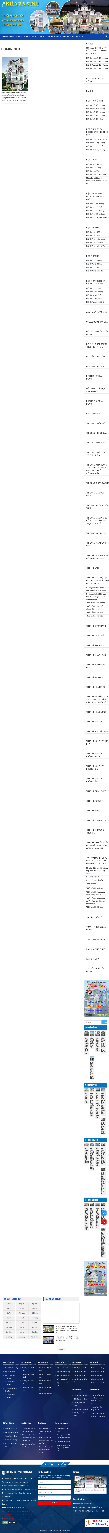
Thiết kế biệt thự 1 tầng (95, 603)
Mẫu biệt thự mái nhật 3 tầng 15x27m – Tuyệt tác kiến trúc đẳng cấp (98, 1105)
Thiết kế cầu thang (96, 626)
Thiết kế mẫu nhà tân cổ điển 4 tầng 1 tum (92, 1070)
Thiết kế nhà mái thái (94, 888)
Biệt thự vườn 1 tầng (94, 292)
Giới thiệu (11, 37)
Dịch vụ (34, 37)
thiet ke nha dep (8, 1518)
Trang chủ (5, 37)
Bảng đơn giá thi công (95, 80)
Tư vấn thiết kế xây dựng (96, 928)
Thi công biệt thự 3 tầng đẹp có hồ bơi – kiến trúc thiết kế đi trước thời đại (103, 1244)
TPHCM (9, 1303)
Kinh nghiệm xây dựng (94, 377)
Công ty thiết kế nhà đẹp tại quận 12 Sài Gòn (63, 1447)
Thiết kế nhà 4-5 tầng (94, 907)
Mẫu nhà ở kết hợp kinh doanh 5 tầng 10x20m (103, 1045)
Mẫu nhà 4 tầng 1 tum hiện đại (92, 1042)
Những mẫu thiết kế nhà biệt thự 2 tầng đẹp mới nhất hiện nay (96, 596)
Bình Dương (22, 1313)
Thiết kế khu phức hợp (95, 666)
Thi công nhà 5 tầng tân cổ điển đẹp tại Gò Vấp (103, 1156)
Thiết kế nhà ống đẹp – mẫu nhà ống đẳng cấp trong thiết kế (97, 699)
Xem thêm (61, 1349)
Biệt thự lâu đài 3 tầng (95, 211)
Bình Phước (34, 1313)
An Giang (9, 1308)
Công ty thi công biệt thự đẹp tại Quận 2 (28, 1430)
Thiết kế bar (92, 568)
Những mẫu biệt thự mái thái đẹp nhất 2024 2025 (96, 589)
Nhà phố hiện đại (93, 877)
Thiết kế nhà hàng (95, 687)
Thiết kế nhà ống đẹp (63, 1441)
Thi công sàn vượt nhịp (96, 494)
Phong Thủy (65, 37)
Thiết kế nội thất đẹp (97, 731)
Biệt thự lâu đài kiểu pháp (96, 217)
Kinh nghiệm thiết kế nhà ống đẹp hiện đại (63, 1436)
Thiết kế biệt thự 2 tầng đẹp (11, 1383)
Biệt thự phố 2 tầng (94, 260)
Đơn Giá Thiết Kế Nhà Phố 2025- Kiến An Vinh (46, 1440)
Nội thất (26, 37)
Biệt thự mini (92, 228)
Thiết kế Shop (93, 811)
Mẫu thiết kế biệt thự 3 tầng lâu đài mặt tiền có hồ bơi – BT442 (103, 1103)
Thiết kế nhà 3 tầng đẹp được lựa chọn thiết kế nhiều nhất (95, 901)
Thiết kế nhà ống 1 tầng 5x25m (97, 1408)
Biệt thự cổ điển (94, 101)
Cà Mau (22, 1308)
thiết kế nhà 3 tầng (11, 1440)
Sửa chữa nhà (93, 414)
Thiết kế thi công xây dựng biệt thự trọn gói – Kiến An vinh (97, 845)
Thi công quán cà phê (97, 483)
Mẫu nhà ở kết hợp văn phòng (95, 390)
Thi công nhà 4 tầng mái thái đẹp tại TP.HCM (87, 1155)
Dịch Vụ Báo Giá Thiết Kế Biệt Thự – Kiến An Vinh (45, 1431)
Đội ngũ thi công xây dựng (97, 333)
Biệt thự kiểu (92, 160)
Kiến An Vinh (34, 1337)
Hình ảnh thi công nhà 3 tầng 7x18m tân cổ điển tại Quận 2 (103, 1183)
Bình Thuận (9, 1332)
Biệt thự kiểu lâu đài (94, 164)
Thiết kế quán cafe (96, 791)
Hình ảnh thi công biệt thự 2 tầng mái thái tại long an (97, 1217)
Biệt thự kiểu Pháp (93, 168)
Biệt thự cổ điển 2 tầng (95, 109)
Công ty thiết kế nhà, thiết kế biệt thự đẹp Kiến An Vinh (28, 1437)
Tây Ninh (34, 1322)
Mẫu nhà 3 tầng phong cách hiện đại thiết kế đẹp (87, 1045)
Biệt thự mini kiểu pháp (95, 239)
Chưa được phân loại (97, 322)
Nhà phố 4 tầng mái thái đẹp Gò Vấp (14, 92)
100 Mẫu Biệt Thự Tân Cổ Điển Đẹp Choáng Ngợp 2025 (96, 51)
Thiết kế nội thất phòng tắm (94, 780)
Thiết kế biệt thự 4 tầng (95, 612)
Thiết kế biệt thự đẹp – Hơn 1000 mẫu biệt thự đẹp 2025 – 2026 (97, 580)
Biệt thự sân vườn (93, 288)
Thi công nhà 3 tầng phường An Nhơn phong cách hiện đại (98, 1156)
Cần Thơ (34, 1308)
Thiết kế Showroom (96, 820)
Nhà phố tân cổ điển (94, 880)
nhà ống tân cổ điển (11, 1432)
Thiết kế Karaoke (95, 645)
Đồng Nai (9, 1318)
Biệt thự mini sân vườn (95, 246)
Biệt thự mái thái (10, 1371)
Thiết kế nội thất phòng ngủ (94, 767)
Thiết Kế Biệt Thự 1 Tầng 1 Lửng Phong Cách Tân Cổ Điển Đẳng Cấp (92, 1104)
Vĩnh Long (22, 1337)
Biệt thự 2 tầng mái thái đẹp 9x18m (103, 1128)
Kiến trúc (17, 37)
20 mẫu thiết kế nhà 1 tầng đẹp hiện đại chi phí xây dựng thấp (97, 870)
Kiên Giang (35, 1318)
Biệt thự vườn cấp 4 (94, 299)
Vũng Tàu (21, 1303)
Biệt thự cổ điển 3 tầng (95, 112)
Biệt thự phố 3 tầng (94, 264)
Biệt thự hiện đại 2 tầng (95, 143)
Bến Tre (9, 1313)
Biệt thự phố (92, 256)
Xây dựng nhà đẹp (95, 939)
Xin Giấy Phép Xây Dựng (95, 970)
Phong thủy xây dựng (94, 402)
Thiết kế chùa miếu (95, 636)
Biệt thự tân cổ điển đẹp (96, 174)
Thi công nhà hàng (96, 443)
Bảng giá (42, 37)
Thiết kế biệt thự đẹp (94, 616)
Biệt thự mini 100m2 (94, 232)
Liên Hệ (81, 37)
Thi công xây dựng (96, 533)
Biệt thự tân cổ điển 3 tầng (97, 65)
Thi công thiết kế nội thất (97, 506)
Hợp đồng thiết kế (95, 366)
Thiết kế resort (94, 801)
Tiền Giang (35, 1332)
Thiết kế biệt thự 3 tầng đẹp (11, 1389)
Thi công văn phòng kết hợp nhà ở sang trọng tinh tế (96, 521)
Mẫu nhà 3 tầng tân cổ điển (86, 1097)
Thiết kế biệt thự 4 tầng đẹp (11, 1396)
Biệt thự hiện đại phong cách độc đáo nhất (97, 132)
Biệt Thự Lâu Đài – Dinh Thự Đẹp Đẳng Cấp (95, 196)
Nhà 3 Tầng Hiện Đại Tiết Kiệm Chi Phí (97, 1044)
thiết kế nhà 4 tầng (11, 1436)
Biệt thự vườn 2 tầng (94, 295)
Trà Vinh (22, 1322)
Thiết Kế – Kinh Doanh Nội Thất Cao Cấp (97, 556)
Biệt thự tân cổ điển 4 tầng (97, 68)
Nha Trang (35, 1327)
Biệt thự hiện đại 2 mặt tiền (97, 139)
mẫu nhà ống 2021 (11, 1428)
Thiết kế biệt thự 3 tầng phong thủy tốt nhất (95, 607)
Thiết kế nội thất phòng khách (94, 755)
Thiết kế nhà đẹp (94, 677)
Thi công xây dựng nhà (96, 544)
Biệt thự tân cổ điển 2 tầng (97, 61)
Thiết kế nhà (91, 884)
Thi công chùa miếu (96, 423)
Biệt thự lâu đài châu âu (95, 214)
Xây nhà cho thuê (95, 949)
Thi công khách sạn (96, 433)
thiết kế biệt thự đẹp (18, 1511)
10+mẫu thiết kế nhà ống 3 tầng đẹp (28, 1445)
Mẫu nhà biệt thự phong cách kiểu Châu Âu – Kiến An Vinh (96, 180)
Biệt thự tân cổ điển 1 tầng (97, 58)
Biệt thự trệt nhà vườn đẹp (10, 1377)
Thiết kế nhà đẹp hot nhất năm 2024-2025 (98, 1415)
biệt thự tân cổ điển (28, 1515)
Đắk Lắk (22, 1318)
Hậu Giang (9, 1322)
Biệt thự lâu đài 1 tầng (95, 204)
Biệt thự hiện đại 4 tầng (95, 150)
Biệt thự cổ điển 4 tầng (95, 115)
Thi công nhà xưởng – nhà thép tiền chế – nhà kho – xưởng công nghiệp (97, 469)
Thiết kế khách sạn (96, 655)
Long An (22, 1332)
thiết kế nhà (6, 1511)
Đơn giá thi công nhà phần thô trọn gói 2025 (46, 1449)
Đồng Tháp (9, 1337)
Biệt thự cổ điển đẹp (94, 119)
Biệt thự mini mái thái (94, 242)
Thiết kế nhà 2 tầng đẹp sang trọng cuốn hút (95, 893)
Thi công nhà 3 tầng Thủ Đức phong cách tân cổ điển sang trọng (92, 1158)
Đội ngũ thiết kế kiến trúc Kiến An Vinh (97, 345)
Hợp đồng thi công (96, 357)
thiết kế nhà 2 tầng (14, 1515)
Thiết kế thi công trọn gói (95, 831)
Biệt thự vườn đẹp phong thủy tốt (95, 282)
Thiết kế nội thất (95, 722)
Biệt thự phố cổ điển (97, 1379)
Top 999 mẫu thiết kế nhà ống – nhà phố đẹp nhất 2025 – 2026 (96, 861)
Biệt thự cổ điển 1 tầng (95, 105)
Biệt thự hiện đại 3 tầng (95, 146)
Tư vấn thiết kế (94, 917)
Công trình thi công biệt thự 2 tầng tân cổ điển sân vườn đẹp (86, 1218)
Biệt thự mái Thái (93, 171)
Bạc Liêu (34, 1303)
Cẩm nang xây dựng (53, 37)
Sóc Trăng (9, 1327)
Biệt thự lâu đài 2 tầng (95, 207)
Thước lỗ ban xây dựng (62, 1430)
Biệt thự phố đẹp (93, 267)
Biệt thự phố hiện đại (94, 271)
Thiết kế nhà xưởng (96, 712)
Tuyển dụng (75, 37)
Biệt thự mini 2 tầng (94, 235)
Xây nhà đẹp (92, 959)
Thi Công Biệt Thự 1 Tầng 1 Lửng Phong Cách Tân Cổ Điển (92, 1217)
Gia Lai (22, 1327)
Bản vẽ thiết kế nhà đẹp (11, 1445)
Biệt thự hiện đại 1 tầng (28, 1369)
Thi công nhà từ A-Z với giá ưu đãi (96, 453)
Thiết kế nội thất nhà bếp (97, 742)
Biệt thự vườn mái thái (95, 302)
